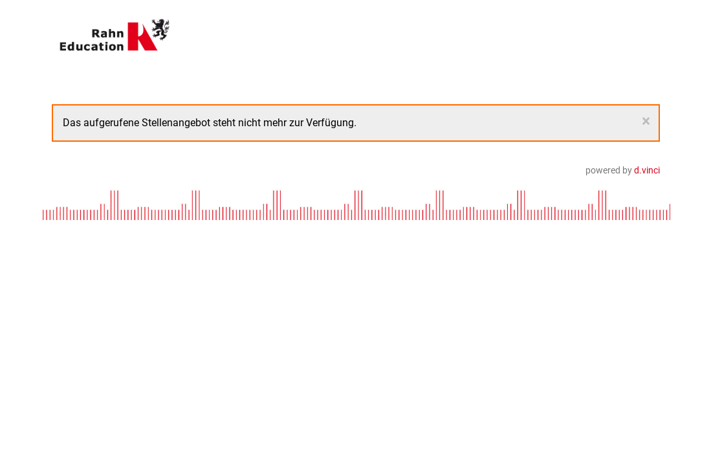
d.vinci (647, 170)
